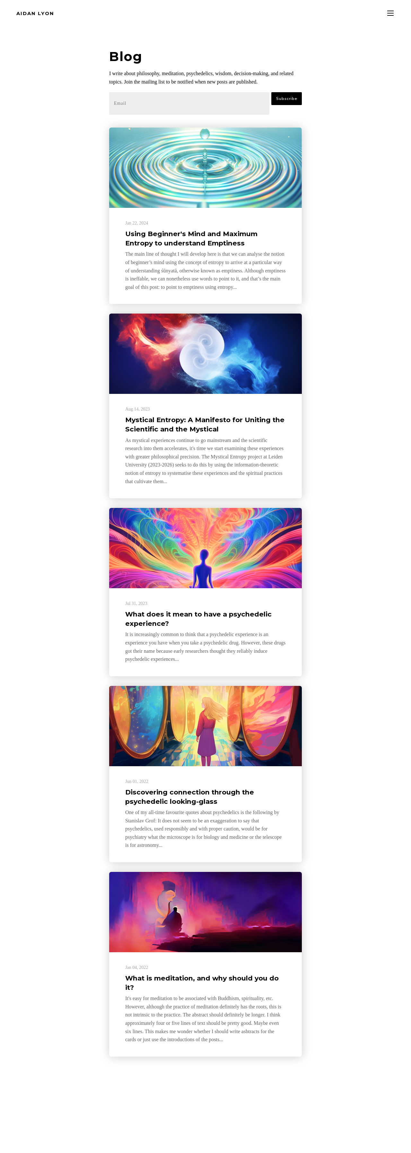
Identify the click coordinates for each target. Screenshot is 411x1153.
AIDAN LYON (35, 13)
